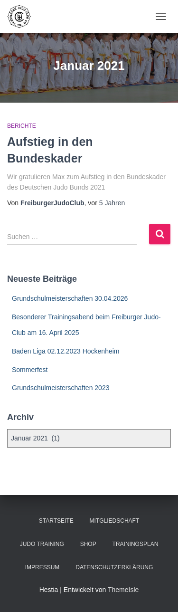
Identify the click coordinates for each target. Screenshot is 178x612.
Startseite (56, 520)
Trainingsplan (135, 544)
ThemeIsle (123, 589)
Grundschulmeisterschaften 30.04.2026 (70, 298)
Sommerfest (29, 369)
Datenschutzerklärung (114, 567)
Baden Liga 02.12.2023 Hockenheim (66, 351)
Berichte (21, 126)
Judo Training (42, 544)
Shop (88, 544)
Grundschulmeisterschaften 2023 (60, 388)
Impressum (42, 567)
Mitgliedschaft (115, 520)
